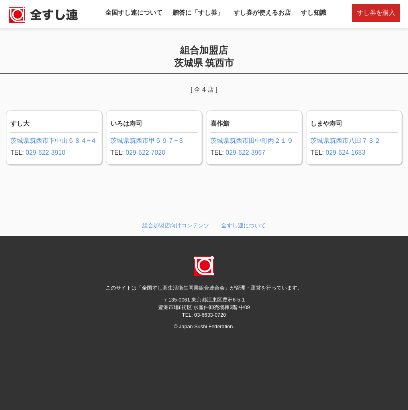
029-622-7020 (145, 152)
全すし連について (243, 225)
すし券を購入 (376, 12)
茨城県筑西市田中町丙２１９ (251, 140)
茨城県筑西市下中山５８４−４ (53, 140)
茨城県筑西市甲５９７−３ (147, 140)
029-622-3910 (45, 152)
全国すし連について (134, 12)
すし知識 (313, 12)
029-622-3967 (245, 152)
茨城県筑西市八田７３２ (345, 140)
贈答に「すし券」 (198, 12)
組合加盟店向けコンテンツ (175, 225)
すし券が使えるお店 (262, 12)
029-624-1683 (345, 152)
